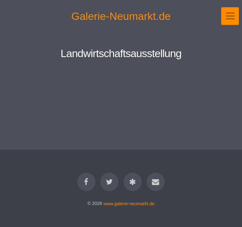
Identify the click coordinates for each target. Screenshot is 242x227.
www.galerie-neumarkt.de (128, 203)
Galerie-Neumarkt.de (121, 16)
